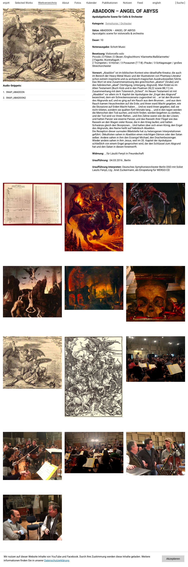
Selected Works (24, 2)
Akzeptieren (173, 558)
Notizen (127, 2)
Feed (140, 2)
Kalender (91, 2)
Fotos (78, 2)
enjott (6, 2)
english (157, 2)
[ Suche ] (180, 2)
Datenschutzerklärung (56, 560)
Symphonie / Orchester (118, 23)
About (65, 2)
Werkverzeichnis (47, 2)
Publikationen (110, 2)
